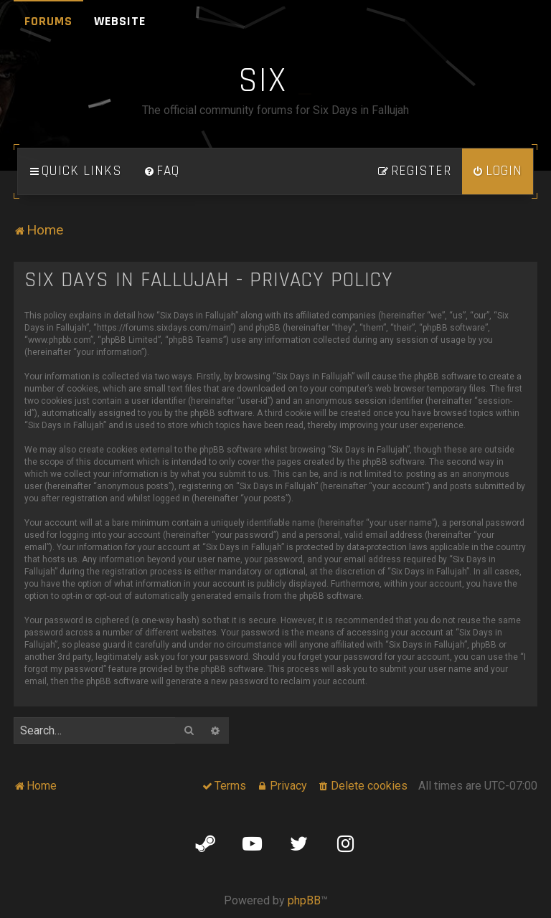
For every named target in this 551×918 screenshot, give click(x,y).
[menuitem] (161, 171)
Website (120, 21)
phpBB (304, 900)
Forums (48, 21)
